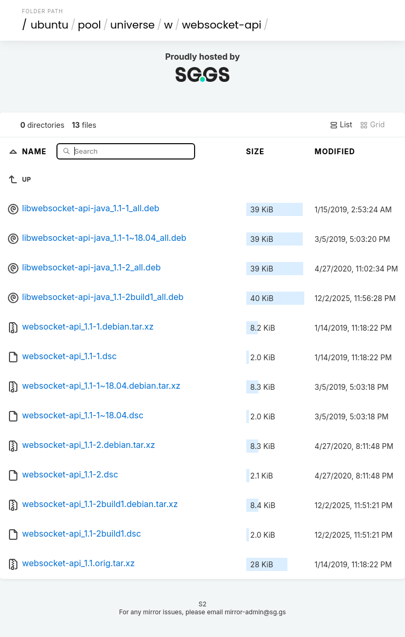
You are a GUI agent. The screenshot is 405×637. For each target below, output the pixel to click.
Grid (372, 124)
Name (35, 150)
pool (89, 24)
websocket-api (222, 24)
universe (132, 24)
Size (255, 151)
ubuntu (50, 24)
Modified (335, 151)
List (341, 124)
